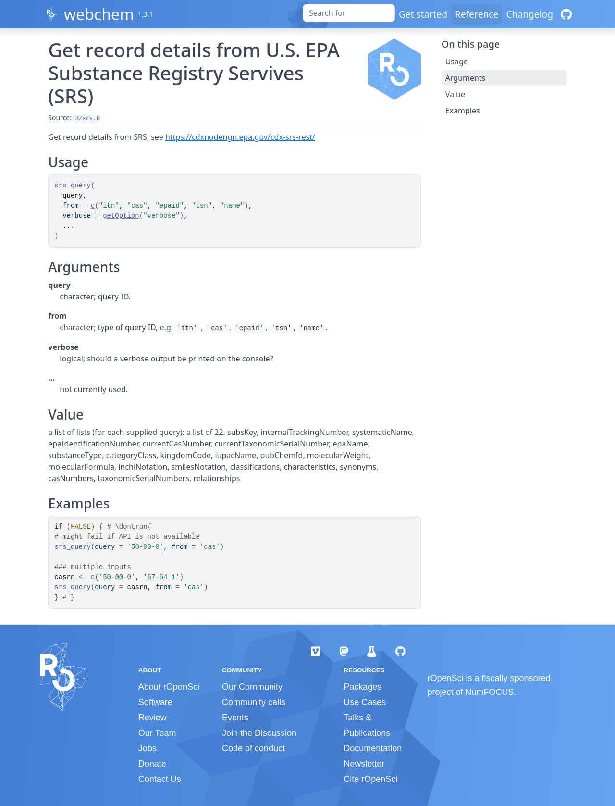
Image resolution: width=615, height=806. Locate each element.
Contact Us (159, 779)
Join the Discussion (259, 733)
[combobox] (349, 13)
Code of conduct (253, 748)
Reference (476, 14)
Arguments (465, 78)
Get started (423, 14)
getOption (121, 216)
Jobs (147, 748)
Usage (456, 61)
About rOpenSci (168, 687)
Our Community (252, 687)
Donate (152, 764)
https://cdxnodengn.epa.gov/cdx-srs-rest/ (240, 137)
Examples (462, 110)
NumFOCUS (490, 692)
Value (455, 94)
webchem (99, 14)
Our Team (157, 733)
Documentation (373, 748)
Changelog (529, 14)
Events (235, 717)
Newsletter (364, 764)
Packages (362, 687)
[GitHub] (566, 14)
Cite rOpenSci (370, 779)
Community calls (253, 702)
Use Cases (365, 702)
